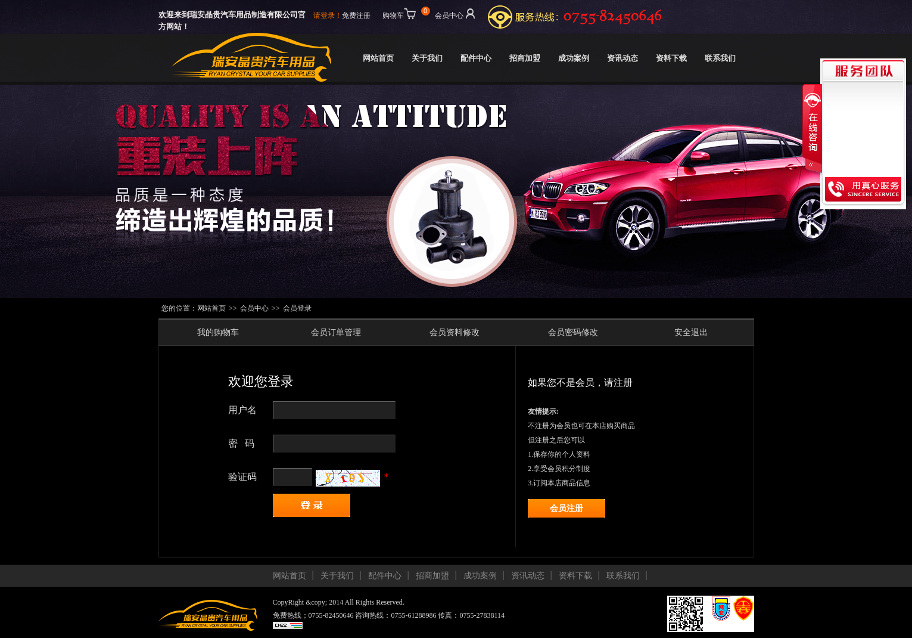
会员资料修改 (454, 332)
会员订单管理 (336, 332)
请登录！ (327, 15)
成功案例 (573, 58)
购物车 (405, 13)
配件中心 (475, 58)
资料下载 (671, 58)
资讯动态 (622, 58)
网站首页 (378, 58)
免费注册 (356, 15)
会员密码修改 (573, 332)
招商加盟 (524, 58)
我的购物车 (218, 332)
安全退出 (691, 332)
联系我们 (720, 58)
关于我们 (427, 58)
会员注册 (566, 508)
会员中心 (456, 13)
